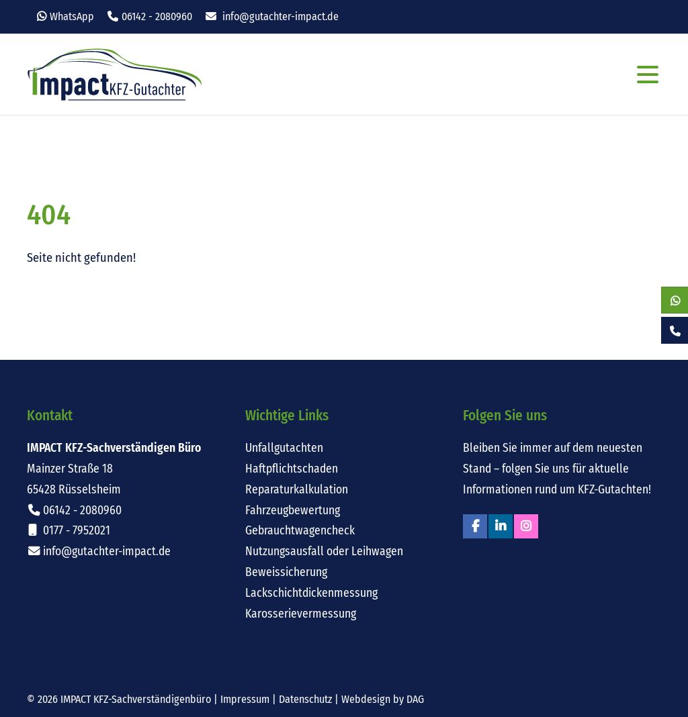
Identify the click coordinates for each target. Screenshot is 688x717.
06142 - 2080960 (157, 16)
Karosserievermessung (300, 614)
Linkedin (500, 526)
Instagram (526, 526)
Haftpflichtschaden (291, 469)
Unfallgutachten (284, 448)
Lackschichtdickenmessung (311, 593)
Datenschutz (305, 699)
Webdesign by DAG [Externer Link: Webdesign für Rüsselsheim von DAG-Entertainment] (382, 699)
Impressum (244, 699)
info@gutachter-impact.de (280, 16)
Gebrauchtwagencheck (300, 531)
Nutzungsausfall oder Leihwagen (324, 551)
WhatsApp (72, 16)
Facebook (475, 526)
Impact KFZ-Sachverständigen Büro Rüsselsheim (114, 74)
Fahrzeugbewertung (292, 511)
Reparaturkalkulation (296, 490)
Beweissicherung (286, 572)
